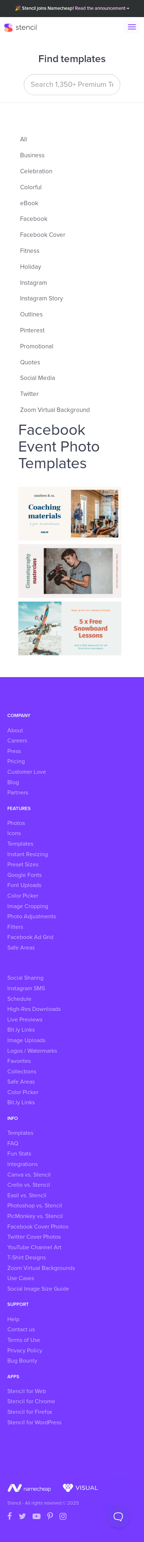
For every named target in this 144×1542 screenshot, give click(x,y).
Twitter (29, 394)
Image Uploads (26, 1040)
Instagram (33, 283)
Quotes (30, 363)
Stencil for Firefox (29, 1412)
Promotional (36, 347)
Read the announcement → (102, 8)
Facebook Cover (42, 235)
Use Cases (20, 1278)
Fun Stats (19, 1154)
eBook (29, 204)
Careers (17, 741)
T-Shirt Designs (26, 1257)
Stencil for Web (26, 1391)
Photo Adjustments (31, 916)
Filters (15, 927)
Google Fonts (24, 875)
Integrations (22, 1164)
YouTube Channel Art (34, 1247)
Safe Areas (21, 948)
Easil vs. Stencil (26, 1195)
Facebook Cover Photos (37, 1227)
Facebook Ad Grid (30, 937)
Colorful (31, 188)
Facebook (34, 219)
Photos (16, 823)
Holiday (30, 267)
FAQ (12, 1143)
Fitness (29, 251)
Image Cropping (27, 906)
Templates (20, 844)
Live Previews (24, 1020)
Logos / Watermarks (32, 1051)
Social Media (37, 378)
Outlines (31, 315)
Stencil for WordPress (34, 1422)
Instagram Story (41, 299)
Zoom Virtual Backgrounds (41, 1268)
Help (13, 1319)
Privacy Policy (24, 1350)
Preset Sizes (22, 864)
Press (14, 751)
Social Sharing (25, 978)
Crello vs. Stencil (28, 1185)
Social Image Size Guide (38, 1289)
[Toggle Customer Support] (118, 1516)
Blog (13, 782)
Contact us (21, 1329)
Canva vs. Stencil (29, 1175)
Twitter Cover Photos (34, 1237)
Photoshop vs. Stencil (34, 1206)
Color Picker (22, 896)
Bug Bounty (22, 1361)
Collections (21, 1071)
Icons (14, 833)
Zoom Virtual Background (55, 410)
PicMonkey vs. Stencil (35, 1216)
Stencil (24, 27)
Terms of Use (23, 1340)
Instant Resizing (27, 854)
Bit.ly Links (21, 1030)
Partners (17, 793)
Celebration (36, 172)
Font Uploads (24, 885)
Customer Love (26, 772)
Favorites (19, 1061)
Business (32, 156)
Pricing (16, 761)
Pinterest (32, 331)
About (15, 730)
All (23, 140)
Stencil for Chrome (31, 1401)
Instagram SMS (26, 988)
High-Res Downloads (34, 1009)
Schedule (19, 999)
